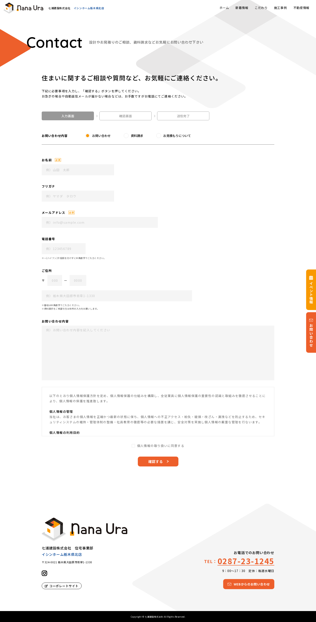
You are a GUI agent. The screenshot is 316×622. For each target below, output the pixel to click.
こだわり (261, 7)
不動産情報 (301, 7)
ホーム (224, 7)
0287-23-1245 (245, 560)
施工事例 (280, 7)
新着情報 (241, 7)
